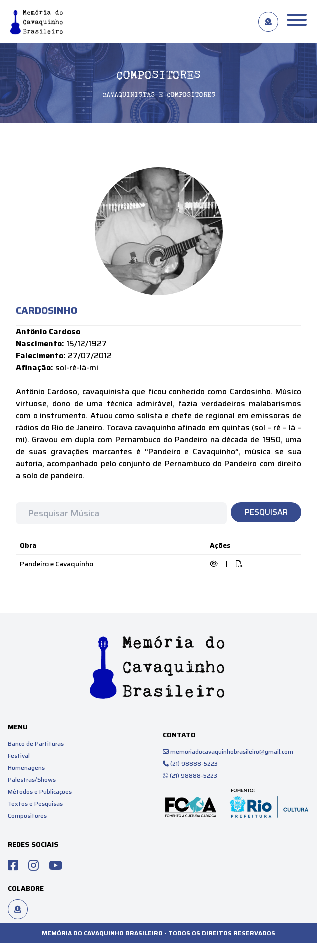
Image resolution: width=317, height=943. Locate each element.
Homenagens (26, 767)
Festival (19, 755)
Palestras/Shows (32, 779)
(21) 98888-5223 (190, 763)
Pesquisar (266, 512)
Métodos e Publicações (40, 791)
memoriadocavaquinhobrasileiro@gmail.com (228, 751)
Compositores (27, 815)
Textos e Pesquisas (35, 803)
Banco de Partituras (36, 743)
